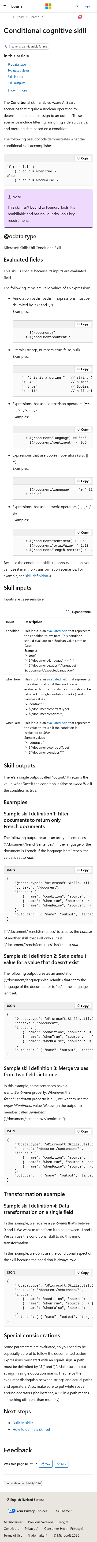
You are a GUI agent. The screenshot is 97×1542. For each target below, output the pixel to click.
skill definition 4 (38, 575)
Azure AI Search (27, 17)
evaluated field (57, 630)
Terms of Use (13, 1535)
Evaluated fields (18, 70)
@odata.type (16, 64)
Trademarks (36, 1535)
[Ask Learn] (80, 17)
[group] (53, 385)
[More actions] (89, 17)
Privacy (30, 1528)
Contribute (11, 1528)
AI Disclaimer (13, 1522)
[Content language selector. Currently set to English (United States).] (25, 1499)
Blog (62, 1522)
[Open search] (77, 6)
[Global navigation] (4, 6)
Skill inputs (15, 76)
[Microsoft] (48, 6)
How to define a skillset (31, 1429)
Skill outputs (16, 82)
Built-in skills (23, 1422)
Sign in (88, 6)
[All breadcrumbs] (8, 17)
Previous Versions (40, 1522)
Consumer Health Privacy (62, 1528)
